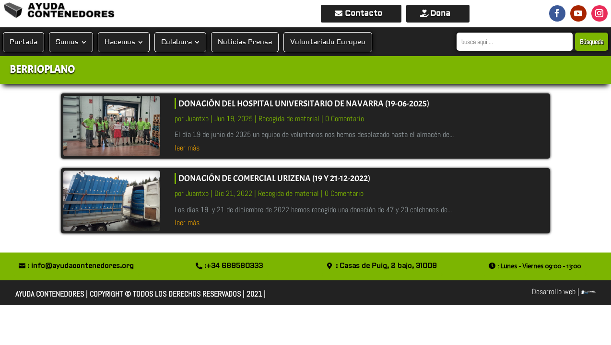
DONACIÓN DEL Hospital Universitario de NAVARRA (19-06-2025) (303, 103)
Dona (440, 13)
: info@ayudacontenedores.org (80, 266)
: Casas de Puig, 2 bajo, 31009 (386, 266)
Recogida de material (288, 119)
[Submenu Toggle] (83, 42)
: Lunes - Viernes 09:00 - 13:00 (539, 266)
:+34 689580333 (233, 266)
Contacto (363, 13)
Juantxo (197, 119)
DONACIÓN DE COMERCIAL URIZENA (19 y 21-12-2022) (274, 178)
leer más (187, 148)
